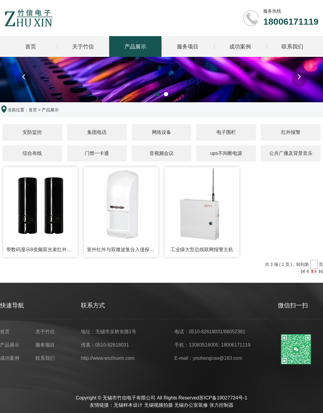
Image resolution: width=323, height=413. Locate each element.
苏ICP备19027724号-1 (223, 398)
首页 (30, 47)
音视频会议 (161, 153)
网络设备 (161, 132)
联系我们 (292, 47)
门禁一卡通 (97, 153)
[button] (23, 80)
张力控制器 (221, 405)
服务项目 (187, 47)
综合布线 (32, 153)
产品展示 (135, 47)
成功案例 (240, 47)
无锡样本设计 (128, 405)
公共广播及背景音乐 (290, 153)
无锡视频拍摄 (158, 405)
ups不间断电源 (226, 153)
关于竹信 (83, 47)
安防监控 (32, 132)
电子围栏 (226, 132)
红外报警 (290, 132)
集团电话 (96, 132)
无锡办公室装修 (191, 405)
